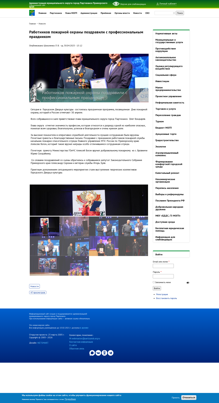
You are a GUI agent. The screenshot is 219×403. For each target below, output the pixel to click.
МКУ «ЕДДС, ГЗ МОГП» (168, 215)
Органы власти (122, 13)
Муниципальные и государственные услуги (169, 41)
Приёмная (106, 13)
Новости (137, 13)
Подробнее (70, 399)
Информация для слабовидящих (165, 238)
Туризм (159, 121)
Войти (158, 254)
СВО (147, 13)
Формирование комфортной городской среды (168, 164)
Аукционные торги (165, 134)
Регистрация (162, 294)
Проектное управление (168, 96)
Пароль (156, 272)
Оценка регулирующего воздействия (169, 67)
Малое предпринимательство (168, 89)
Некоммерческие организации (165, 180)
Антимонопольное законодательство (165, 58)
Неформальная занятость (169, 102)
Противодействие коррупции (165, 50)
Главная (42, 13)
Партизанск (56, 13)
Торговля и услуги (165, 108)
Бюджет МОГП (163, 127)
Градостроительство (167, 140)
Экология (160, 146)
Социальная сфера (165, 74)
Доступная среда (165, 221)
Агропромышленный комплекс (166, 154)
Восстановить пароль (166, 298)
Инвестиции (162, 81)
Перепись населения (166, 188)
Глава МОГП (71, 13)
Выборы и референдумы (169, 194)
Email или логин (160, 261)
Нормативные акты (166, 33)
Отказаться (189, 397)
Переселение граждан (168, 115)
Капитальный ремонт (167, 172)
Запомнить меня (163, 282)
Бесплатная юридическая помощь (169, 229)
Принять (176, 397)
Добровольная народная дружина (169, 208)
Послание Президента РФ (170, 200)
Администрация (89, 13)
